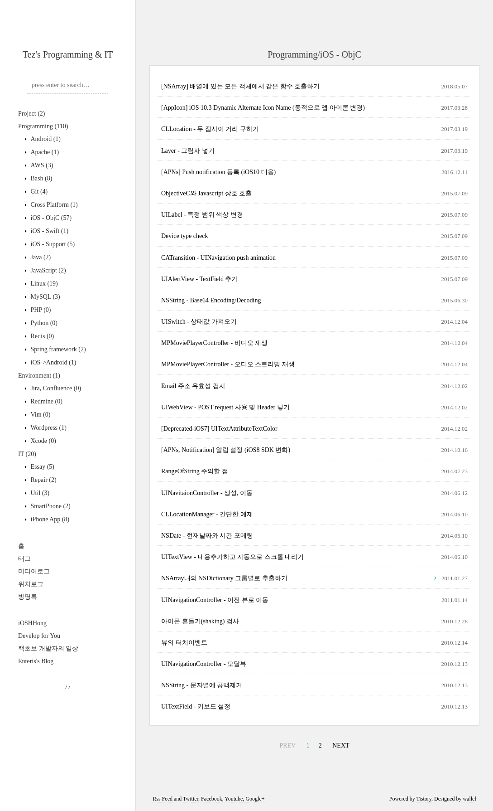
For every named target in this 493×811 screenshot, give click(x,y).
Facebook (211, 799)
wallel (469, 799)
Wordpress (48, 427)
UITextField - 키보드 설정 (195, 706)
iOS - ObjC (50, 217)
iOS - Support (52, 244)
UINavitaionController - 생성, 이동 (207, 493)
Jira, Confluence (55, 388)
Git (38, 191)
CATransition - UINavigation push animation (218, 257)
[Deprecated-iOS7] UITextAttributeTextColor (219, 428)
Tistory (423, 799)
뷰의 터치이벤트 (184, 642)
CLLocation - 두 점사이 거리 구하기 (210, 129)
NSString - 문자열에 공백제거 (201, 685)
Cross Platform (53, 204)
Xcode (42, 440)
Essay (41, 466)
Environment (39, 375)
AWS (41, 165)
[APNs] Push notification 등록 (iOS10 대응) (218, 172)
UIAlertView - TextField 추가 (199, 279)
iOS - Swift (48, 231)
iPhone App (49, 519)
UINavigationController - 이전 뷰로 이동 (214, 600)
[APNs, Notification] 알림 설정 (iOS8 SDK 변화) (225, 450)
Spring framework (57, 349)
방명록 (27, 596)
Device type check (184, 236)
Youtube (234, 799)
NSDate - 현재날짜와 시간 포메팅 (207, 535)
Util (39, 493)
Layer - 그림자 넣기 (188, 150)
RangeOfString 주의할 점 (194, 471)
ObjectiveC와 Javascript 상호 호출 (206, 193)
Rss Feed (162, 799)
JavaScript (47, 270)
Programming (43, 126)
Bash (40, 178)
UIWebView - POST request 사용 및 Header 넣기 (225, 407)
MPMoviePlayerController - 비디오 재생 (214, 343)
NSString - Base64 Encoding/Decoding (211, 300)
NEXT (340, 745)
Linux (43, 283)
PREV (287, 745)
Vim (39, 414)
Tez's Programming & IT (68, 54)
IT (27, 454)
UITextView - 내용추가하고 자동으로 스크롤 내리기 (232, 557)
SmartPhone (50, 506)
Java (40, 257)
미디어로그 (34, 571)
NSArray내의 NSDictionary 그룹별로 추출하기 (224, 578)
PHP (40, 309)
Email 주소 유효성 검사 (193, 386)
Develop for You (39, 635)
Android (45, 139)
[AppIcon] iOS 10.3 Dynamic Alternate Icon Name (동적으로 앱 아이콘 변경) (263, 107)
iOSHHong (32, 623)
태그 (24, 558)
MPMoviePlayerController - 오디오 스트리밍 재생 (228, 364)
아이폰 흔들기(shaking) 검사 (200, 621)
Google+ (254, 799)
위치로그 (30, 584)
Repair (43, 479)
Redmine (45, 401)
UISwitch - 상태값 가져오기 (199, 321)
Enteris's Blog (35, 661)
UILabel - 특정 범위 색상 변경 (202, 214)
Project (31, 113)
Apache (44, 152)
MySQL (44, 296)
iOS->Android (52, 362)
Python (43, 323)
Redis (41, 336)
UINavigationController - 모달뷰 (203, 663)
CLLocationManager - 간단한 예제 (207, 514)
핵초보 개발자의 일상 (48, 648)
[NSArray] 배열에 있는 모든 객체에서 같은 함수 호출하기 (240, 86)
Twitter (190, 799)
